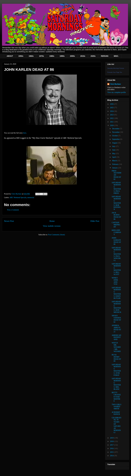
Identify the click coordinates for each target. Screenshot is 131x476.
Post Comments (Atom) (56, 235)
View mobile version (51, 226)
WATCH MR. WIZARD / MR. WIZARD (116, 347)
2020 (112, 125)
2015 (112, 452)
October (115, 136)
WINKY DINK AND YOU (115, 281)
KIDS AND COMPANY (116, 232)
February (115, 164)
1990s (62, 56)
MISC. (116, 56)
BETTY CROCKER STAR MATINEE (116, 397)
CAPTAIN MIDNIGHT (116, 225)
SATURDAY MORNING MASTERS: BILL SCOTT (116, 269)
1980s (51, 56)
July (114, 146)
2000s (72, 56)
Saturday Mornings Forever (115, 68)
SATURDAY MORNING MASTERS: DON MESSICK (116, 307)
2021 (112, 122)
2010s (82, 56)
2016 (112, 448)
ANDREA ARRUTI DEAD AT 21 (116, 329)
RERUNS (104, 56)
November (116, 132)
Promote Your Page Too (114, 72)
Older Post (94, 221)
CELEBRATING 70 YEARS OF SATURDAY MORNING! (116, 425)
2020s (93, 56)
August (115, 143)
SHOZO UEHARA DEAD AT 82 (116, 319)
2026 (112, 104)
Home (52, 221)
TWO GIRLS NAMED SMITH (116, 407)
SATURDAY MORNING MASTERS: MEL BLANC (116, 384)
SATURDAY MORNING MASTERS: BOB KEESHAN (116, 203)
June (114, 150)
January (115, 168)
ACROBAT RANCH (116, 413)
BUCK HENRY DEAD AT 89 (116, 358)
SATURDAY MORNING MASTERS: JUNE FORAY (116, 370)
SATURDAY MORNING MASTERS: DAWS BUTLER (116, 293)
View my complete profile (116, 92)
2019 (112, 438)
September (116, 139)
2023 (112, 115)
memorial (30, 197)
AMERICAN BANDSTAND (116, 337)
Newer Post (9, 221)
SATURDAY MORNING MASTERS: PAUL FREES (116, 188)
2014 (112, 456)
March (114, 161)
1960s (31, 56)
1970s (41, 56)
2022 (112, 118)
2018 (112, 441)
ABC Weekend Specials (18, 197)
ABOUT (10, 56)
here (24, 133)
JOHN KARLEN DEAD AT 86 (116, 241)
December (116, 129)
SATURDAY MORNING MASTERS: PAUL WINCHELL (116, 254)
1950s (20, 56)
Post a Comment (13, 210)
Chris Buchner (115, 84)
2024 (112, 111)
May (114, 154)
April (114, 157)
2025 (112, 108)
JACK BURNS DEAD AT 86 (116, 216)
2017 (112, 445)
